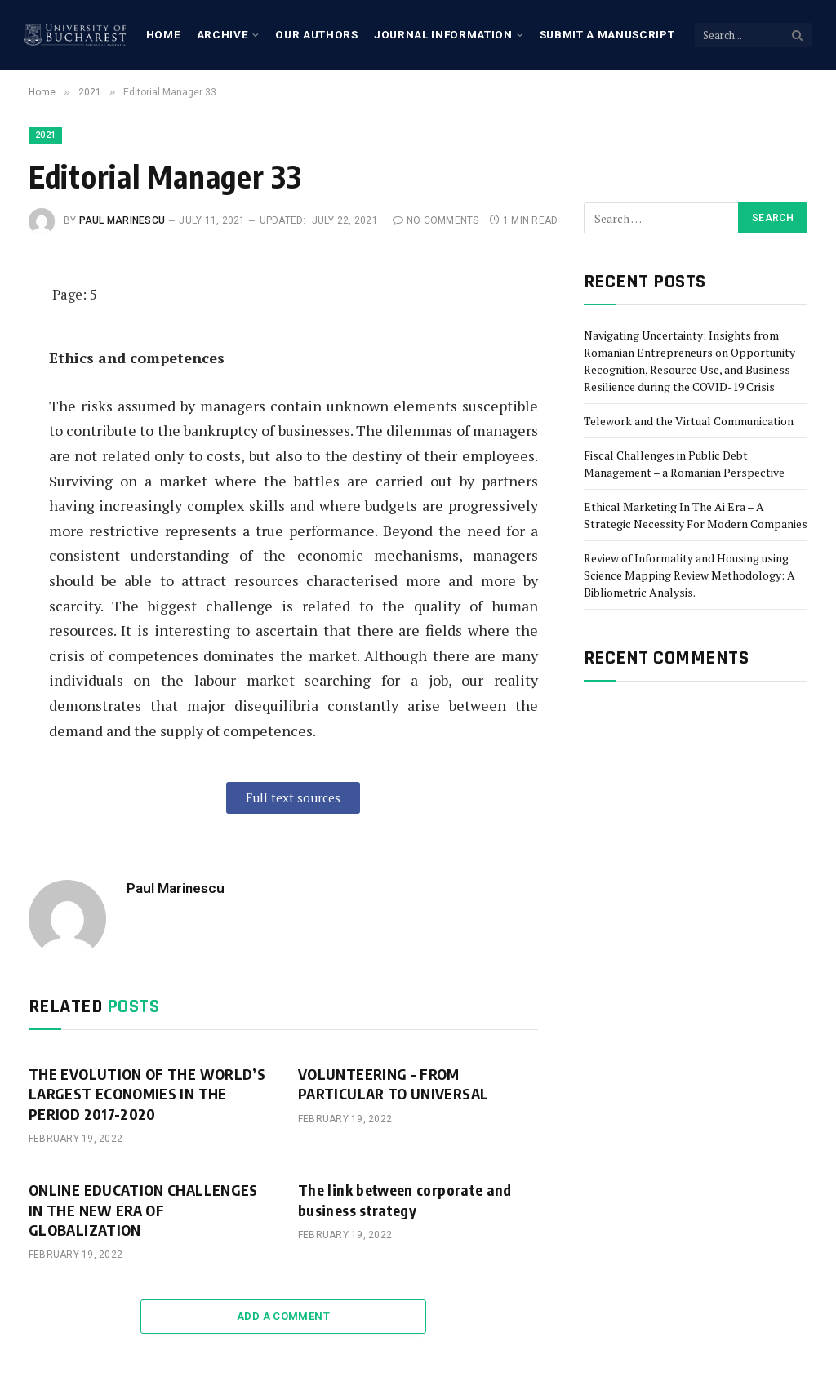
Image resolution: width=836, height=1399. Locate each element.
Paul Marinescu (122, 220)
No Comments (436, 220)
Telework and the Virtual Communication (689, 421)
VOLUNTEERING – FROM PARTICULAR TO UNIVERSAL (393, 1083)
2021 (45, 135)
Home (163, 34)
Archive (223, 34)
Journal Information (443, 34)
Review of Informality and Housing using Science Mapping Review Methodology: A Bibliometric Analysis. (689, 575)
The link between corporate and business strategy (405, 1199)
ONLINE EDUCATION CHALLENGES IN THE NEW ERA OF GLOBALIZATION (143, 1209)
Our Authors (316, 34)
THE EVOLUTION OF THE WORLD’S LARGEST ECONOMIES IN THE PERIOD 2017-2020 (147, 1093)
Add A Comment (283, 1316)
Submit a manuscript (607, 34)
